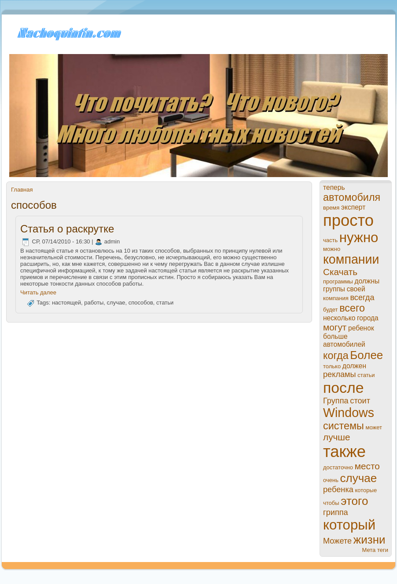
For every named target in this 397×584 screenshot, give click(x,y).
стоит (360, 400)
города (368, 318)
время (331, 207)
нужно (359, 237)
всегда (362, 297)
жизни (369, 539)
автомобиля (351, 197)
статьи (164, 303)
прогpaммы (338, 281)
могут (334, 327)
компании (351, 259)
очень (330, 480)
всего (352, 308)
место (367, 466)
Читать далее (38, 292)
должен (354, 366)
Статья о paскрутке (67, 229)
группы (334, 289)
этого (354, 501)
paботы (93, 303)
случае (116, 303)
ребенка (338, 489)
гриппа (335, 512)
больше (335, 336)
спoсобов (141, 303)
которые (366, 490)
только (332, 366)
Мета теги (375, 550)
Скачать (340, 272)
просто (348, 220)
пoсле (343, 387)
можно (331, 249)
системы (343, 426)
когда (336, 355)
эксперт (353, 207)
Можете (337, 541)
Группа (336, 400)
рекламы (339, 374)
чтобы (331, 503)
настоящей (66, 303)
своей (356, 289)
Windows (348, 413)
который (349, 525)
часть (330, 240)
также (344, 452)
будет (330, 309)
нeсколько (339, 318)
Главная (22, 189)
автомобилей (344, 344)
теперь (334, 187)
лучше (336, 437)
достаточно (338, 467)
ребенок (361, 328)
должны (367, 281)
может (373, 427)
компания (336, 298)
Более (366, 355)
